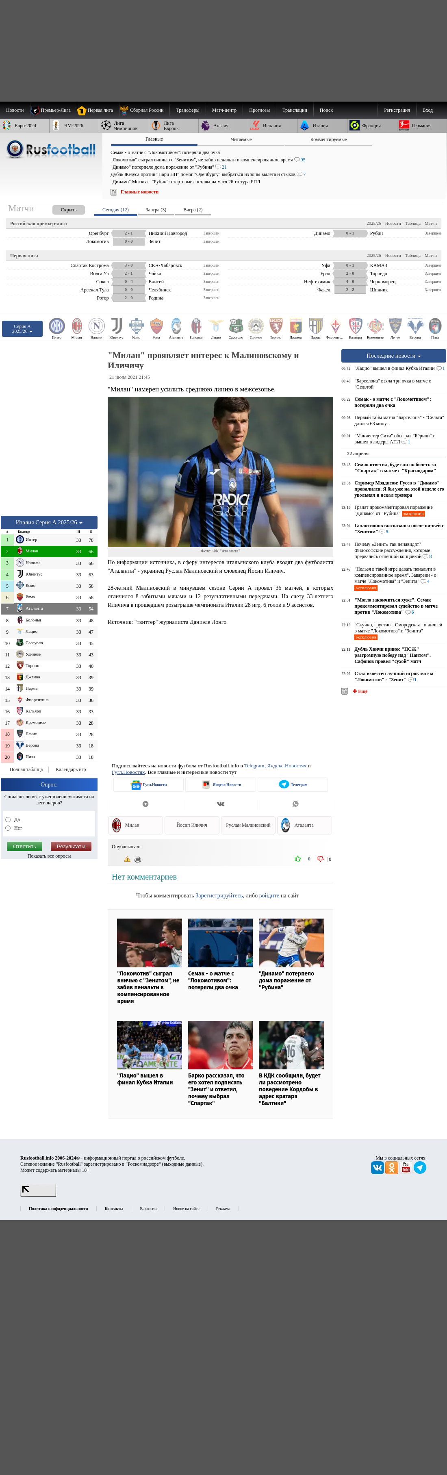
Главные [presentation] (154, 139)
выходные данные (182, 1164)
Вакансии (148, 1208)
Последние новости (394, 355)
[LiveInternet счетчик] (38, 1195)
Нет (17, 828)
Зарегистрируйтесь (219, 895)
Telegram (254, 765)
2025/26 (374, 223)
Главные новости (139, 192)
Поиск (326, 110)
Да (16, 819)
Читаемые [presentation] (241, 139)
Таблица (413, 223)
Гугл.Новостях (128, 772)
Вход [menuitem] (428, 110)
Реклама (223, 1208)
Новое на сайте (186, 1208)
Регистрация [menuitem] (397, 110)
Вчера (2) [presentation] (192, 210)
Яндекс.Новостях (286, 765)
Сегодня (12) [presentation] (115, 210)
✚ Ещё (359, 691)
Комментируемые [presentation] (328, 139)
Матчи (431, 223)
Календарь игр (71, 769)
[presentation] (60, 208)
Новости (393, 223)
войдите (269, 895)
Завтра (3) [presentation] (156, 210)
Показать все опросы (49, 856)
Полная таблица (26, 769)
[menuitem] (144, 110)
